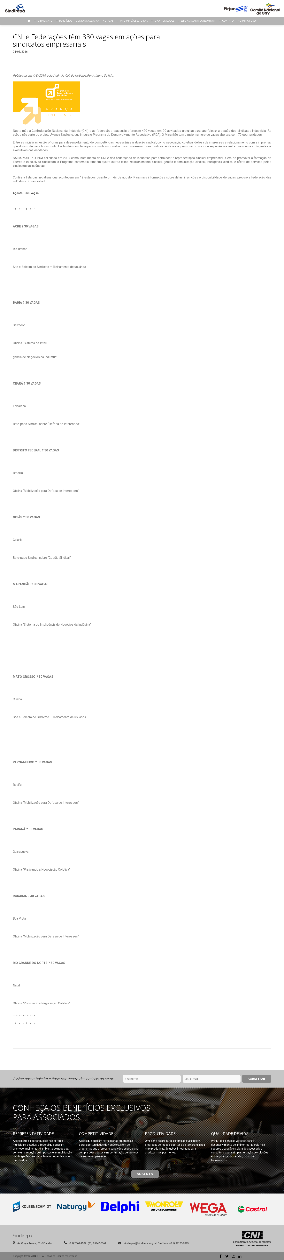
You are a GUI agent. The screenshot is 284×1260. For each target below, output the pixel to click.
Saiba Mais (145, 1174)
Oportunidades (164, 20)
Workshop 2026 (247, 20)
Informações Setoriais (134, 20)
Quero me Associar (87, 20)
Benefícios (65, 20)
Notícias (108, 20)
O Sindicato (45, 20)
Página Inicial (29, 21)
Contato (228, 20)
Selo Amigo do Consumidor (198, 20)
